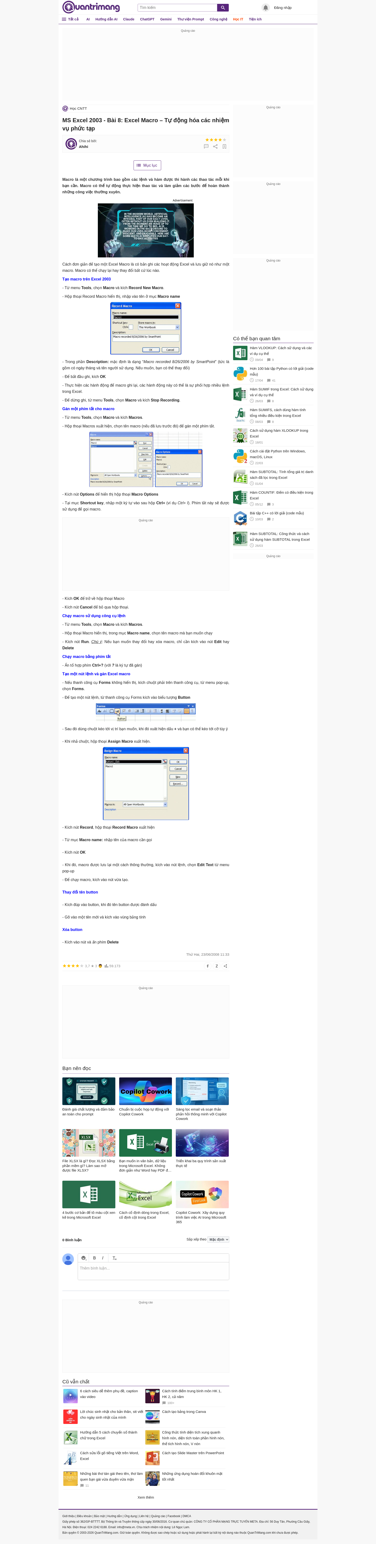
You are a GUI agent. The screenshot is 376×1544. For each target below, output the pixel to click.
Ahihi (83, 147)
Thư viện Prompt (190, 19)
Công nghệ (218, 19)
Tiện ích (255, 19)
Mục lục (150, 165)
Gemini (165, 19)
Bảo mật (99, 1516)
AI (88, 19)
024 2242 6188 (97, 1527)
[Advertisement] (188, 67)
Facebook (174, 1516)
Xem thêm (146, 1497)
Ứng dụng (130, 1516)
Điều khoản (84, 1516)
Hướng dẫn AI (106, 19)
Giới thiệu (68, 1516)
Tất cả (73, 19)
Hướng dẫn (114, 1516)
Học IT (238, 19)
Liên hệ (144, 1516)
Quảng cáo (158, 1516)
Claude (129, 19)
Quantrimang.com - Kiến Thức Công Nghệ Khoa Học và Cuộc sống (91, 7)
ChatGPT (147, 19)
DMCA (186, 1516)
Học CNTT (78, 108)
